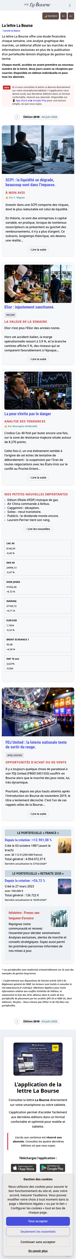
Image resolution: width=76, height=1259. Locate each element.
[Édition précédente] (17, 117)
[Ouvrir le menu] (69, 5)
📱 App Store (19, 100)
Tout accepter (38, 1221)
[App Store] (23, 1167)
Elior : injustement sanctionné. (29, 307)
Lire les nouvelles (38, 529)
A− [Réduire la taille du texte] (63, 16)
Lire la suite (38, 249)
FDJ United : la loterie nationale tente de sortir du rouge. (36, 744)
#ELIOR (10, 314)
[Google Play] (52, 1167)
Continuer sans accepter (38, 1242)
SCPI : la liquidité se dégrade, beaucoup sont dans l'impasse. (31, 182)
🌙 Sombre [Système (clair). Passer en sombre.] (50, 16)
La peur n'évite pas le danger (27, 413)
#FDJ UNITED (14, 755)
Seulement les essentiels (38, 1231)
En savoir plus (37, 1251)
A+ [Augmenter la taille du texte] (71, 16)
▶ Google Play (39, 100)
